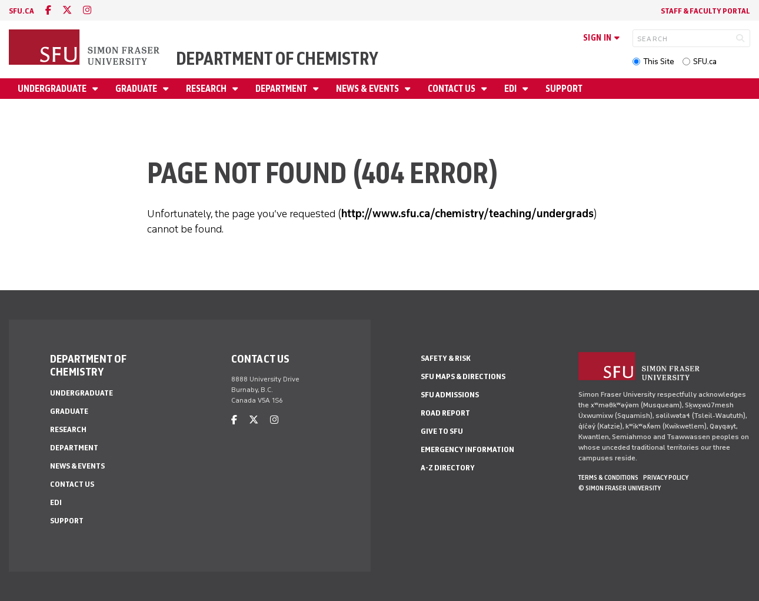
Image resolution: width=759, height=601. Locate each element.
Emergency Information (467, 449)
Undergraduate (53, 88)
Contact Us (452, 88)
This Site (658, 62)
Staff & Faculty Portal (705, 11)
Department (282, 88)
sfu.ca (21, 11)
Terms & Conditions (608, 477)
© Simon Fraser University (619, 488)
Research (207, 88)
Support (563, 88)
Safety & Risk (446, 358)
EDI (511, 88)
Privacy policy (665, 477)
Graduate (137, 88)
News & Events (368, 88)
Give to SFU (442, 431)
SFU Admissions (450, 395)
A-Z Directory (448, 468)
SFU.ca (705, 62)
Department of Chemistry (277, 58)
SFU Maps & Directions (463, 376)
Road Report (445, 413)
